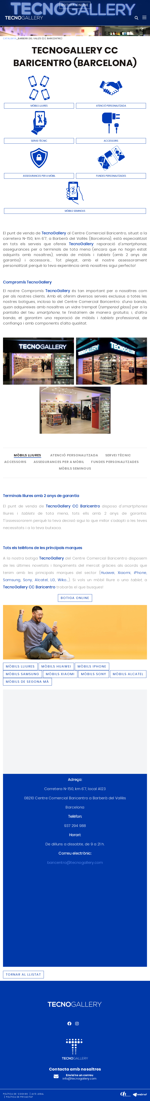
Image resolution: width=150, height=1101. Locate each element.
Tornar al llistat (23, 974)
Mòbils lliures (20, 666)
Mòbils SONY (93, 674)
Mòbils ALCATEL (128, 674)
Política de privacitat (19, 1097)
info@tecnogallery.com (79, 1078)
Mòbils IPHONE (92, 666)
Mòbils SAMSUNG (22, 674)
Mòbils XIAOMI (60, 674)
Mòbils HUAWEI (56, 666)
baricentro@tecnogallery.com (75, 863)
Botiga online (75, 5)
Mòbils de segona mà (27, 681)
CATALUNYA (9, 38)
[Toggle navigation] (144, 17)
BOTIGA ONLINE (75, 598)
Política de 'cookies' (16, 1094)
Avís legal (38, 1094)
